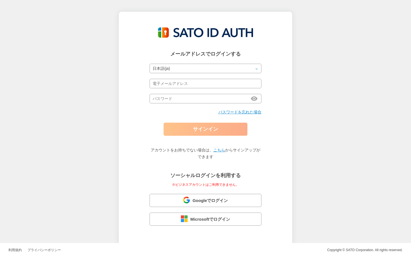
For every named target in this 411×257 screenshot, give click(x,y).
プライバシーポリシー (44, 250)
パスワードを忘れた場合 (239, 112)
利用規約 (15, 250)
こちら (219, 150)
